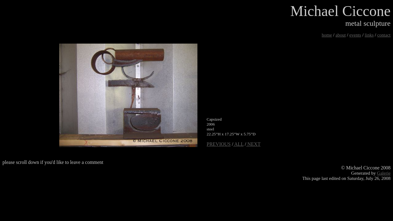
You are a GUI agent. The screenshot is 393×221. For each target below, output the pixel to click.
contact (384, 35)
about (341, 35)
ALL (238, 144)
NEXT (253, 144)
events (355, 35)
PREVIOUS (219, 144)
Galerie (384, 173)
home (327, 35)
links (369, 35)
